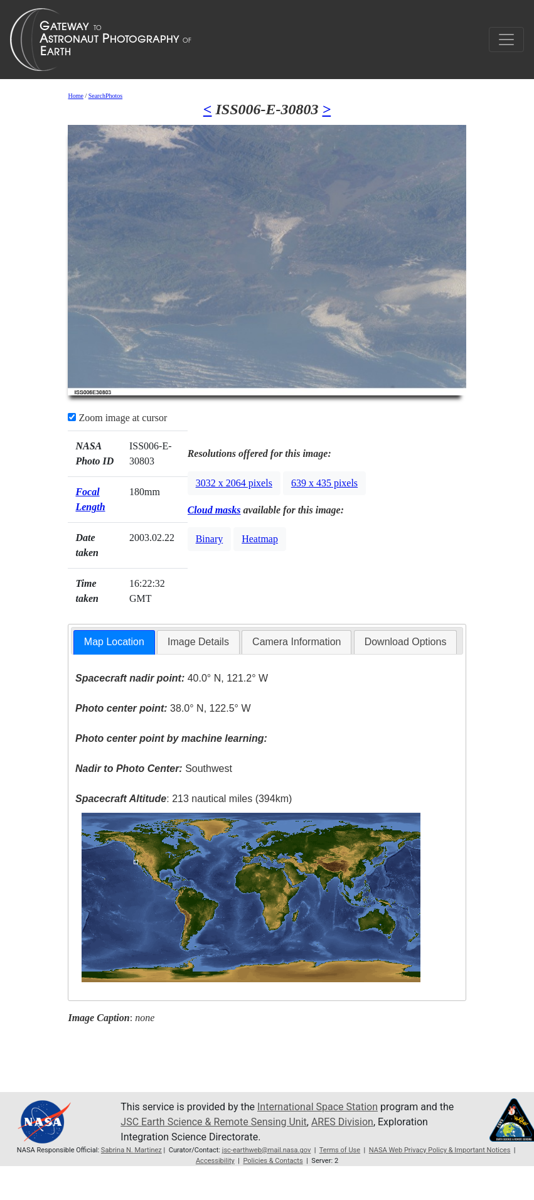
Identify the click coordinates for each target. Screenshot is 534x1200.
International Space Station (317, 1107)
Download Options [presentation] (406, 641)
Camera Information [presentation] (296, 641)
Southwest (153, 768)
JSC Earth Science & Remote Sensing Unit (213, 1122)
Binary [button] (209, 538)
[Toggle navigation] (506, 39)
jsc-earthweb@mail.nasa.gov (266, 1150)
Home (75, 95)
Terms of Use (339, 1150)
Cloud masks (214, 510)
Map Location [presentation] (114, 641)
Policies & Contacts (272, 1161)
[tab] (114, 642)
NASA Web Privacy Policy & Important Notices (440, 1150)
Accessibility (215, 1161)
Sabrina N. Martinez (131, 1150)
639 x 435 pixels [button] (324, 483)
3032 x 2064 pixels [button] (234, 483)
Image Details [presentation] (198, 641)
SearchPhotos (105, 95)
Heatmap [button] (260, 538)
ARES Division (342, 1122)
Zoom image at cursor (117, 417)
